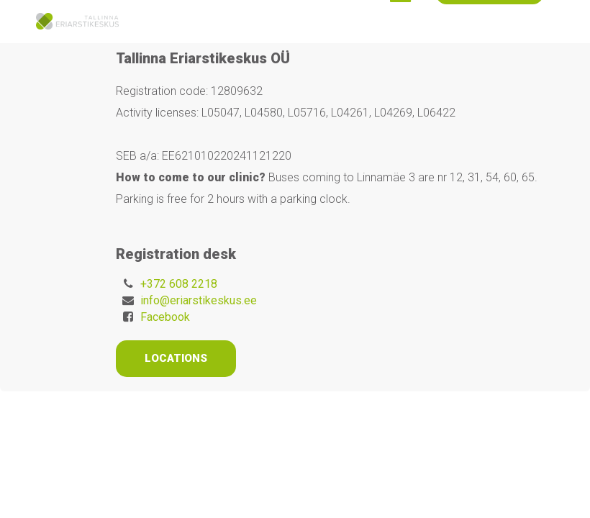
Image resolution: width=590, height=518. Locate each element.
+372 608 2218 (178, 284)
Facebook (165, 317)
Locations (176, 358)
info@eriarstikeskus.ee (198, 300)
